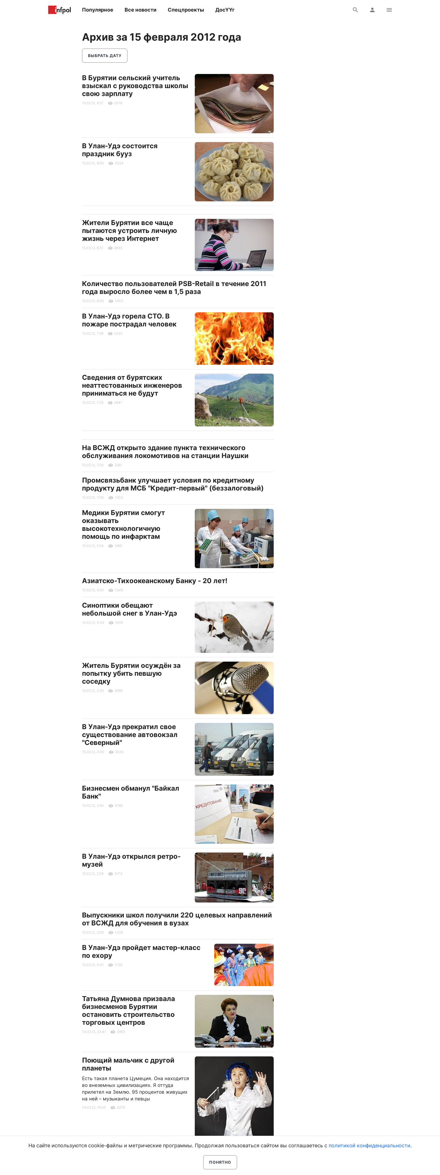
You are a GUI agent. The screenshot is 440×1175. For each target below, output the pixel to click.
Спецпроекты (186, 10)
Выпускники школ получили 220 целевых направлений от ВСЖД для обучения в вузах (177, 919)
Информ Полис (59, 10)
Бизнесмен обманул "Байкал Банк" (130, 792)
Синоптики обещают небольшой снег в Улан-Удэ (129, 609)
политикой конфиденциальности (369, 1145)
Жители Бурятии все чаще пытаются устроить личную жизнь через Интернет (129, 231)
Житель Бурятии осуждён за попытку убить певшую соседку (131, 673)
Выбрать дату (104, 55)
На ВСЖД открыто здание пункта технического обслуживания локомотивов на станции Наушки (165, 452)
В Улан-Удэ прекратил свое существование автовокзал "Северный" (130, 735)
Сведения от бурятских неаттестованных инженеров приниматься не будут (132, 385)
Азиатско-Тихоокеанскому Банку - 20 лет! (154, 581)
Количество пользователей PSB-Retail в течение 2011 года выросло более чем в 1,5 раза (174, 288)
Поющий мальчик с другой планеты (128, 1064)
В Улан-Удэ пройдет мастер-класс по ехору (141, 951)
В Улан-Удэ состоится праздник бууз (120, 150)
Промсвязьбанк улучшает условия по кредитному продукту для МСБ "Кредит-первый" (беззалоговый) (173, 484)
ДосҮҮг (225, 10)
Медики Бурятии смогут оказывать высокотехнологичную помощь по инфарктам (123, 524)
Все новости (140, 10)
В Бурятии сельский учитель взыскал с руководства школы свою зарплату (135, 86)
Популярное (97, 10)
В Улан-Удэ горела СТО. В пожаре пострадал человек (129, 320)
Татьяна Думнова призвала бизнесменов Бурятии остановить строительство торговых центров (128, 1010)
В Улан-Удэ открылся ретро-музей (131, 860)
